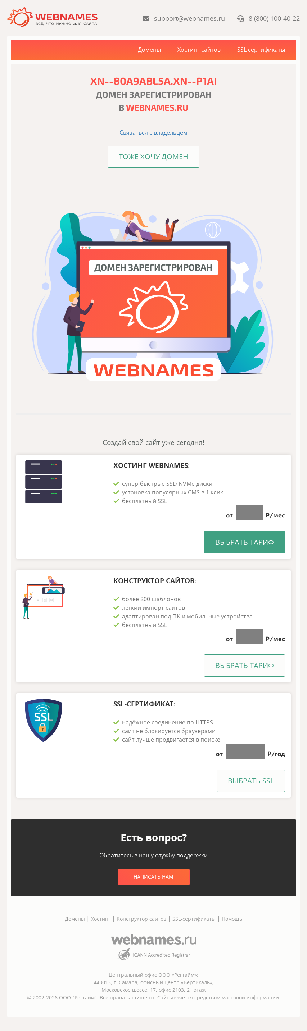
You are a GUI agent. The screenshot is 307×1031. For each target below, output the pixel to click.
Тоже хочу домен (153, 156)
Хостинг (100, 918)
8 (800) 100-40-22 (268, 18)
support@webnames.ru (184, 18)
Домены (149, 50)
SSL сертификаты (261, 50)
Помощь (232, 918)
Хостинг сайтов (199, 50)
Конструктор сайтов (141, 918)
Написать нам (153, 876)
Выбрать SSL (251, 780)
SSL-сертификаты (194, 918)
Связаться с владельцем (153, 133)
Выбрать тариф (244, 542)
